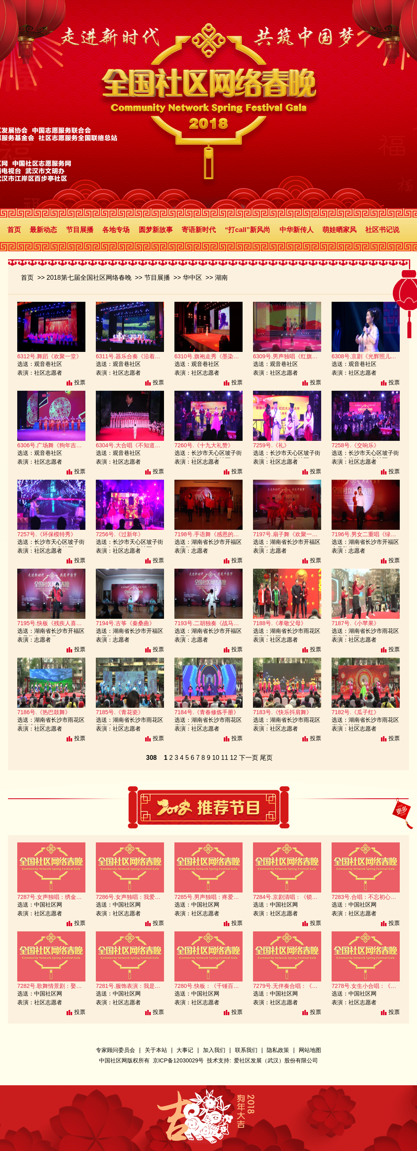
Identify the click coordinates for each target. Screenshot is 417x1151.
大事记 (184, 1050)
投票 (79, 382)
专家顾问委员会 (115, 1050)
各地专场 (116, 230)
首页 (14, 230)
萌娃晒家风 (339, 230)
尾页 (266, 757)
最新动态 (43, 230)
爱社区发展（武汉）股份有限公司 (276, 1060)
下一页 (248, 757)
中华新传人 (296, 230)
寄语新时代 (199, 230)
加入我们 (214, 1050)
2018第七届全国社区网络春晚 (89, 277)
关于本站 (156, 1050)
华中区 (192, 277)
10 (215, 757)
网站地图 (310, 1050)
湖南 (221, 277)
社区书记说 (382, 230)
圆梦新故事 (156, 230)
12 (233, 757)
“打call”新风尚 (247, 230)
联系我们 (246, 1050)
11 (224, 757)
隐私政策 (278, 1050)
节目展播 (79, 230)
